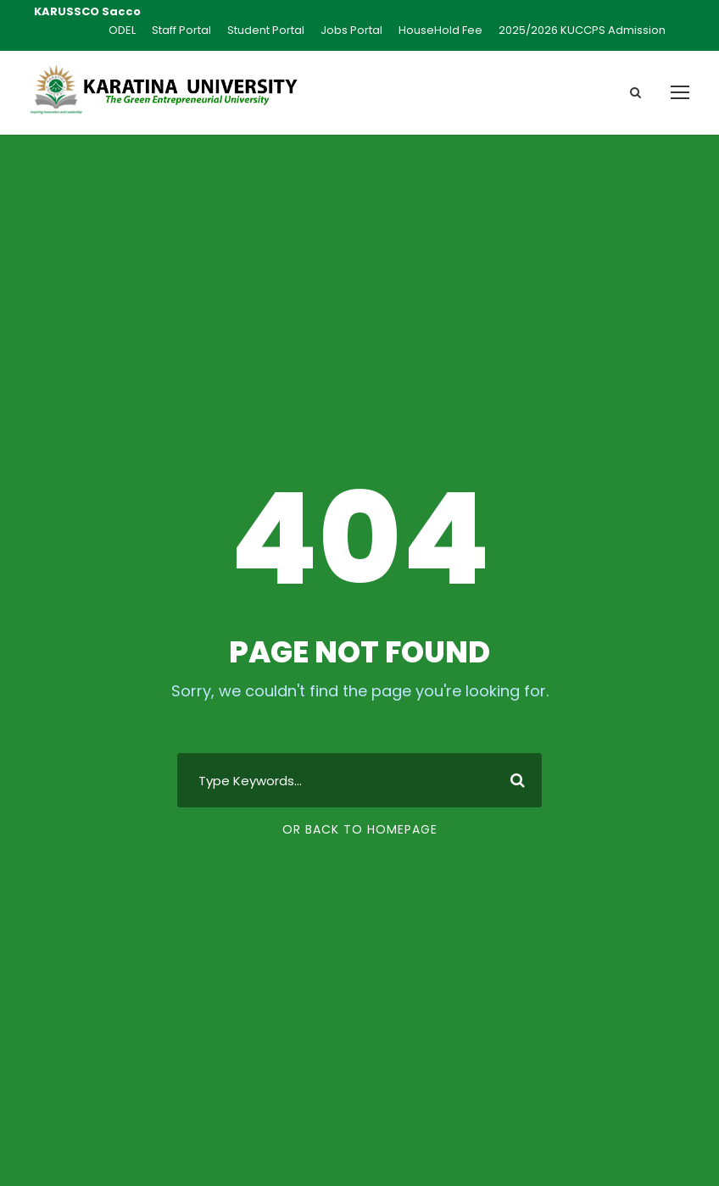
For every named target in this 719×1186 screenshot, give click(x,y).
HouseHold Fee (440, 30)
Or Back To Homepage (360, 829)
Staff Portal (181, 30)
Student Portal (265, 30)
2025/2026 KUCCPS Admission (582, 30)
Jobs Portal (351, 30)
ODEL (122, 30)
